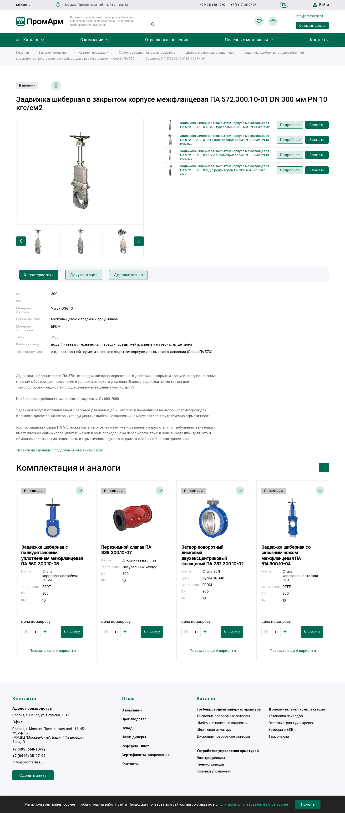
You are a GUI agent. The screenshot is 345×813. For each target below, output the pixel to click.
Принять (308, 804)
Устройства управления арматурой (228, 751)
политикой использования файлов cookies (253, 804)
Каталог (31, 40)
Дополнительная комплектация (297, 709)
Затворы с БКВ (281, 729)
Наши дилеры (134, 737)
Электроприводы (211, 758)
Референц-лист (135, 746)
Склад (127, 728)
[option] (80, 170)
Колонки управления (214, 771)
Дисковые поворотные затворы (223, 716)
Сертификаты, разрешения (146, 755)
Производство (134, 719)
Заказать (316, 125)
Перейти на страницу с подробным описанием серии (59, 450)
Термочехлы (279, 736)
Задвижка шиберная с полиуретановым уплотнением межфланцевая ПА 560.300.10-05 (52, 555)
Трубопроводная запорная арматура (147, 52)
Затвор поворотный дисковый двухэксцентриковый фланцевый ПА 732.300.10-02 (212, 555)
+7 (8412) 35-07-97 (243, 4)
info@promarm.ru (309, 16)
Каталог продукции (54, 52)
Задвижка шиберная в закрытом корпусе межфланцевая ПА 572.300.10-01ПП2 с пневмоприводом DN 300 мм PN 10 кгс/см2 (224, 155)
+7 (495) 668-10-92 (212, 4)
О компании (91, 40)
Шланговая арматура (214, 729)
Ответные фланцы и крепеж (292, 723)
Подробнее (290, 125)
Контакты (319, 40)
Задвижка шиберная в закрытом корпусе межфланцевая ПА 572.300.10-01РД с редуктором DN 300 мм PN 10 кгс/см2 (224, 170)
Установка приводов (286, 716)
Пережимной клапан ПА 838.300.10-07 (126, 550)
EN (284, 5)
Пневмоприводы (210, 764)
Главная (22, 52)
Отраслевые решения (166, 40)
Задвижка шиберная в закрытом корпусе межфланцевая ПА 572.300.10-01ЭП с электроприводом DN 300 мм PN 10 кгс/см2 (224, 140)
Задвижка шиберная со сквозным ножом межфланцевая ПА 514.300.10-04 (286, 555)
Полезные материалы (246, 40)
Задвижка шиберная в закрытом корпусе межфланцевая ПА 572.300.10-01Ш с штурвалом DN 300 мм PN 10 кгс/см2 (225, 125)
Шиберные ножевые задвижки (210, 52)
